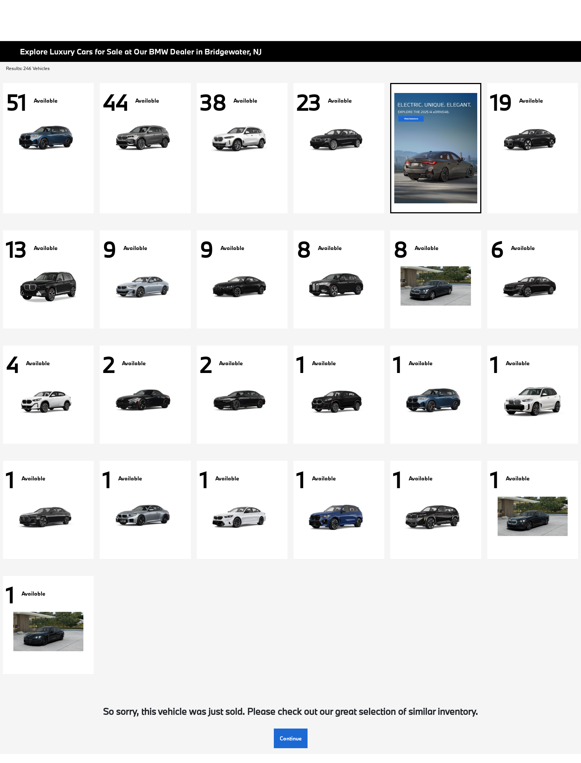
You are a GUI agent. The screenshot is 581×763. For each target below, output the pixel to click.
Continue (291, 738)
